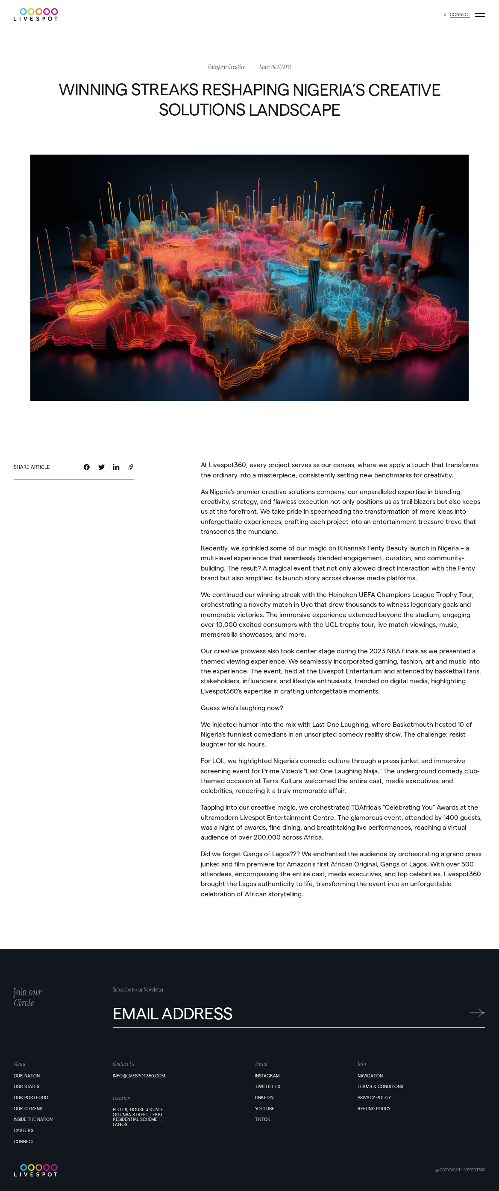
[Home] (63, 1170)
